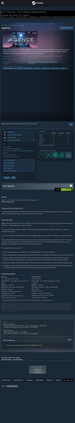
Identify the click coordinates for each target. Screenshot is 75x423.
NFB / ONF (31, 65)
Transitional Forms (33, 63)
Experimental (37, 69)
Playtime (49, 384)
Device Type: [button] (32, 392)
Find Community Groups (10, 172)
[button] (66, 190)
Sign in (3, 125)
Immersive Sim (55, 69)
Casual (9, 150)
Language (29, 384)
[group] (37, 391)
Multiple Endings (28, 69)
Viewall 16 (68, 156)
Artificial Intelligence (8, 69)
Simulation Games (13, 26)
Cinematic (62, 69)
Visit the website (9, 161)
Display (58, 384)
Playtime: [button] (46, 390)
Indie (13, 150)
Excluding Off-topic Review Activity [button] (31, 390)
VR (15, 69)
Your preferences (17, 360)
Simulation (20, 69)
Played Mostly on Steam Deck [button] (60, 390)
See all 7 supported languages (47, 146)
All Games (4, 26)
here (33, 346)
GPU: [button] (23, 392)
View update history (9, 164)
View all (69, 340)
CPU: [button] (16, 392)
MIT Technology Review (7, 203)
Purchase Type (18, 384)
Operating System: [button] (7, 392)
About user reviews (6, 360)
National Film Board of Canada (48, 63)
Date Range (39, 384)
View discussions (8, 169)
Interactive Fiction (46, 69)
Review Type (6, 384)
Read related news (9, 166)
